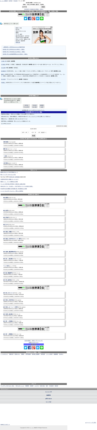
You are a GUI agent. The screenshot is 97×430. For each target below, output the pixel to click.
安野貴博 (43, 354)
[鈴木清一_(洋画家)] (34, 323)
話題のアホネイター (34, 342)
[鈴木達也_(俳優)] (34, 233)
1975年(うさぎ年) (26, 106)
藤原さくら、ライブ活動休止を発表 (9, 181)
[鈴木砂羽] (34, 212)
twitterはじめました (5, 424)
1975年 (10, 0)
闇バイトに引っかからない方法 (8, 174)
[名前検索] (31, 7)
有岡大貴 (11, 177)
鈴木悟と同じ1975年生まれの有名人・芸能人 (14, 49)
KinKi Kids (42, 385)
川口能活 (3, 64)
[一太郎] (34, 158)
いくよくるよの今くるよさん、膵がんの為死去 (12, 191)
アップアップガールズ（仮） (8, 385)
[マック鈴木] (34, 267)
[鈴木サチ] (34, 226)
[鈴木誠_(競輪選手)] (34, 274)
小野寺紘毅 (28, 354)
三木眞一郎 (4, 61)
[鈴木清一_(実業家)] (34, 336)
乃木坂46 (51, 385)
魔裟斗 (2, 74)
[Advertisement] (33, 359)
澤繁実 (22, 354)
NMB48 (27, 385)
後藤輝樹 (56, 354)
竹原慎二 (3, 82)
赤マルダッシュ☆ (20, 385)
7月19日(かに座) (35, 106)
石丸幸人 (61, 354)
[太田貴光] (34, 165)
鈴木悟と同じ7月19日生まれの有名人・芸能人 (14, 51)
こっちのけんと (4, 354)
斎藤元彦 (11, 354)
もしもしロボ (48, 391)
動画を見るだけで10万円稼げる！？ (9, 172)
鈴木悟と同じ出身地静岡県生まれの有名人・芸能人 (15, 54)
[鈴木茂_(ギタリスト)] (34, 294)
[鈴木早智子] (34, 219)
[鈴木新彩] (34, 199)
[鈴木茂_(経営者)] (34, 282)
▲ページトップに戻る (90, 422)
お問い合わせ (48, 398)
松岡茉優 (17, 177)
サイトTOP (48, 402)
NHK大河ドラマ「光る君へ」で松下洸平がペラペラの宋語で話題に (17, 186)
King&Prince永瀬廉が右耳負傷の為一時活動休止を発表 (14, 188)
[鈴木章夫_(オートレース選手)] (34, 309)
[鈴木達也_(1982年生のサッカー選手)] (34, 240)
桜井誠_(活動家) (36, 354)
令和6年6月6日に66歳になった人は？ (10, 179)
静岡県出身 (41, 106)
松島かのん (17, 354)
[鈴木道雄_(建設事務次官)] (34, 253)
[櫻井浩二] (34, 151)
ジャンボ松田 (49, 354)
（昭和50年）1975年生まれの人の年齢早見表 (14, 47)
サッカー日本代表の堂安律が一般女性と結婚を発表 (13, 184)
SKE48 (56, 385)
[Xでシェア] (25, 18)
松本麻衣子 (4, 71)
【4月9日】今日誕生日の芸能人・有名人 (33, 9)
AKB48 (31, 385)
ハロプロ (36, 385)
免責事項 (48, 395)
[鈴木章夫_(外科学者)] (34, 302)
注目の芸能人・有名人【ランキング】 (34, 340)
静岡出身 (18, 42)
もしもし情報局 (4, 0)
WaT (47, 385)
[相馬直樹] (34, 143)
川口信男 (3, 67)
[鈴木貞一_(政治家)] (34, 260)
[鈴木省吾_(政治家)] (34, 316)
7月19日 (15, 0)
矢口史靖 (3, 79)
